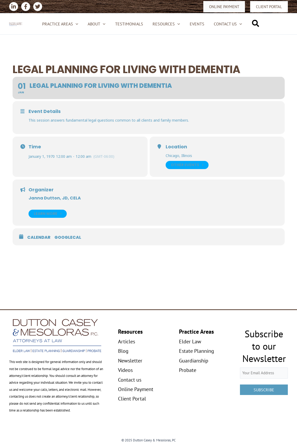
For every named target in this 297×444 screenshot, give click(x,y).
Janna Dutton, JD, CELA (55, 198)
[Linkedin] (13, 6)
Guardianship (193, 360)
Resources (166, 23)
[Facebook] (25, 6)
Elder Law (190, 341)
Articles (126, 341)
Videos (125, 370)
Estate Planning (196, 351)
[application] (78, 23)
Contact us (225, 23)
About (98, 23)
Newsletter (130, 360)
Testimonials (130, 23)
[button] (224, 6)
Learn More (47, 213)
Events (195, 23)
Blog (123, 351)
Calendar (39, 237)
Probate (187, 370)
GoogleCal (67, 237)
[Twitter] (37, 6)
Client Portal (132, 398)
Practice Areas (63, 23)
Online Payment (135, 389)
